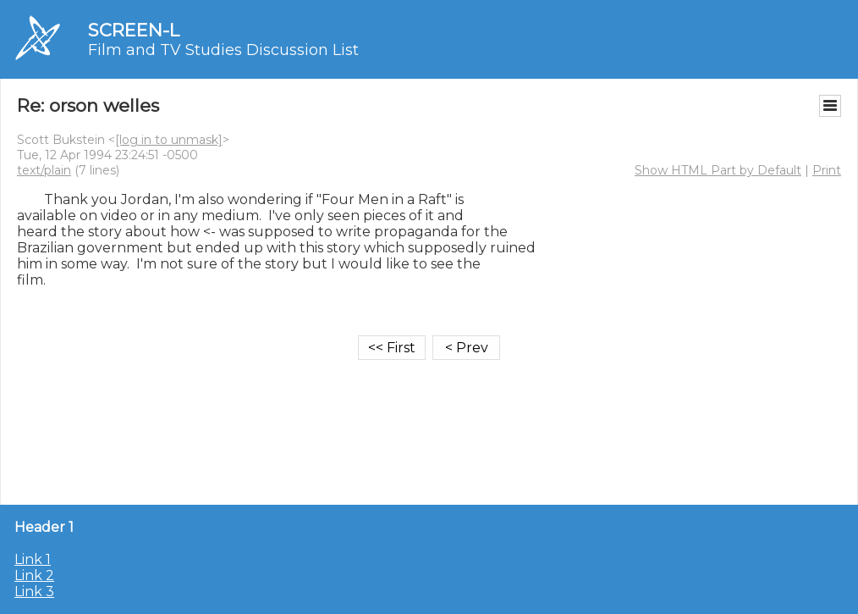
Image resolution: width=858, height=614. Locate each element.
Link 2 (34, 575)
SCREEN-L (133, 30)
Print (826, 170)
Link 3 (34, 592)
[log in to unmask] (169, 139)
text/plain (44, 170)
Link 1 (32, 559)
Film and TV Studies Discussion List (223, 50)
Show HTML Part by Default (718, 170)
